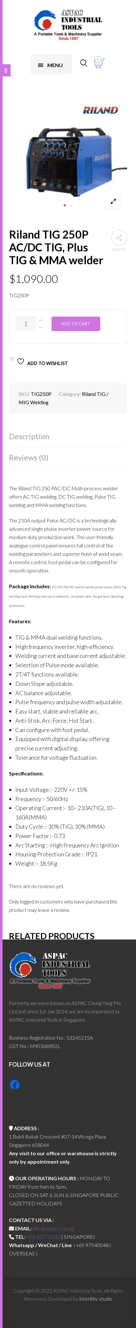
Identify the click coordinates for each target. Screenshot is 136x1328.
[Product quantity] (26, 324)
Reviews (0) (28, 457)
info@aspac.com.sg (53, 1228)
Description (29, 436)
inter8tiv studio (95, 1299)
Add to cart (76, 323)
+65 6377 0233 (43, 1237)
